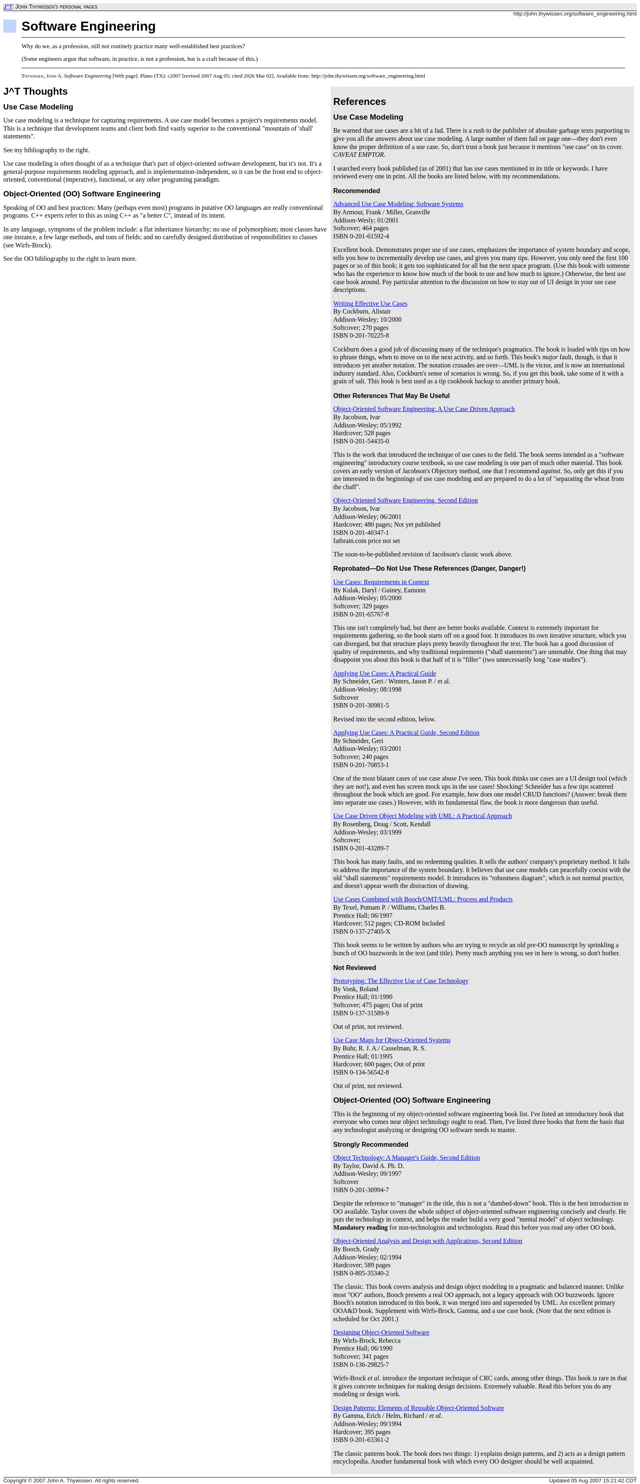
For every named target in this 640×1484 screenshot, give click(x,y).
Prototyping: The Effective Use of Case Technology (401, 980)
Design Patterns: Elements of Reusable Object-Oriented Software (418, 1407)
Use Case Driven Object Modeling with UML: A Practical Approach (422, 815)
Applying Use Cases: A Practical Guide (384, 673)
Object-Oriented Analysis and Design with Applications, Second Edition (427, 1240)
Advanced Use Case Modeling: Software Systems (398, 203)
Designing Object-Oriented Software (381, 1332)
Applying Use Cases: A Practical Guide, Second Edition (406, 732)
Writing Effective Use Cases (370, 303)
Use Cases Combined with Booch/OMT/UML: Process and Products (423, 899)
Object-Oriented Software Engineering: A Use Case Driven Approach (424, 408)
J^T (7, 6)
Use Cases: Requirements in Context (381, 581)
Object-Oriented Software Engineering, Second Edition (405, 500)
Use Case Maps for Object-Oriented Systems (392, 1040)
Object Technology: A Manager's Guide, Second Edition (406, 1157)
